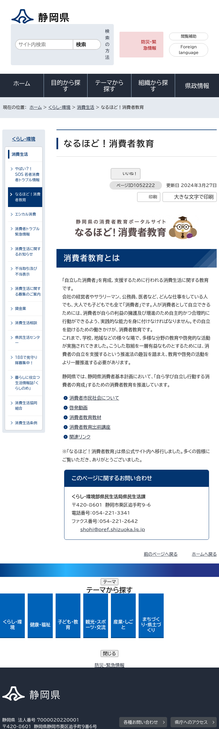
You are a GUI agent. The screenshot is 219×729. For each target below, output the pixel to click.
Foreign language (188, 50)
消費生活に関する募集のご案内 (28, 291)
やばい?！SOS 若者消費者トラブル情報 (27, 174)
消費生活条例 (26, 423)
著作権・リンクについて (29, 667)
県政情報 (197, 86)
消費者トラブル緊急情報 (27, 231)
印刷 (153, 197)
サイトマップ (18, 680)
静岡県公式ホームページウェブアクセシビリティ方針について (64, 673)
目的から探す (65, 85)
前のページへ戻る (161, 554)
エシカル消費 (25, 214)
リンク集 (150, 673)
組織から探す (153, 85)
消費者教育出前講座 (89, 427)
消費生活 (85, 107)
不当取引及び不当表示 (26, 271)
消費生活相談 (26, 323)
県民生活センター (27, 340)
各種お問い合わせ (140, 632)
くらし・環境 (59, 107)
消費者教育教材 (85, 417)
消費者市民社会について (94, 398)
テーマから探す (109, 85)
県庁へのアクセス (191, 632)
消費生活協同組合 (26, 405)
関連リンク (79, 437)
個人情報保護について (92, 667)
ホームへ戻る (204, 554)
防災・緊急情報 (148, 45)
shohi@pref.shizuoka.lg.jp (112, 529)
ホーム (22, 83)
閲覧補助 (188, 36)
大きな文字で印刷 (194, 196)
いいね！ (130, 174)
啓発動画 (78, 407)
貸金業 (20, 308)
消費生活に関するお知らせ (28, 251)
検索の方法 (107, 44)
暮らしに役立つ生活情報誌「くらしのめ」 (27, 383)
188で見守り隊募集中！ (26, 360)
